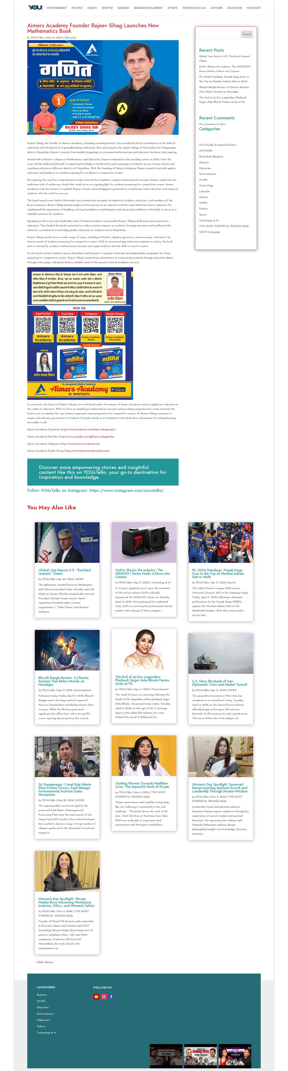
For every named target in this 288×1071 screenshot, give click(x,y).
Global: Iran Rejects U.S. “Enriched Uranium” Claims (65, 572)
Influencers (43, 1020)
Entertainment (57, 8)
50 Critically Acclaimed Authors (217, 145)
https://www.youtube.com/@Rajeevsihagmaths (86, 436)
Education (235, 8)
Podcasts (254, 8)
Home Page (206, 185)
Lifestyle (107, 8)
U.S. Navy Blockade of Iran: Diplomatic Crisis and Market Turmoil (219, 683)
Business (123, 8)
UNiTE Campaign (209, 232)
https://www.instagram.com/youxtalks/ (126, 490)
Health (92, 8)
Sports (173, 8)
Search (247, 34)
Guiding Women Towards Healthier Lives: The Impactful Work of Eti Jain (142, 785)
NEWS (203, 203)
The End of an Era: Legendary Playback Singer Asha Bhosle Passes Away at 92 (142, 680)
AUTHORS (217, 8)
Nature (203, 197)
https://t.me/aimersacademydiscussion (87, 451)
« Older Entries (44, 962)
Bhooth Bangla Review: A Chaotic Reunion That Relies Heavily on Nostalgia (64, 681)
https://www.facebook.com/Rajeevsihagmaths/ (88, 429)
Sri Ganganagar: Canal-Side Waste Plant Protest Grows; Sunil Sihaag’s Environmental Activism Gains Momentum (65, 789)
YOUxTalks (37, 37)
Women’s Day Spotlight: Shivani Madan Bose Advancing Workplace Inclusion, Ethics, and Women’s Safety (66, 902)
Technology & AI (194, 8)
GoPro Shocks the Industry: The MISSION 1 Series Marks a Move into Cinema (142, 573)
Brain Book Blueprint (148, 8)
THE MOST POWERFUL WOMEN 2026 (224, 226)
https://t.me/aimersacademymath (80, 444)
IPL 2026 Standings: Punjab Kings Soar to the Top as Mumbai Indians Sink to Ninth (218, 573)
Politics (77, 8)
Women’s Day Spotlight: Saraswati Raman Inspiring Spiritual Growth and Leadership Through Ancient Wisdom (220, 788)
